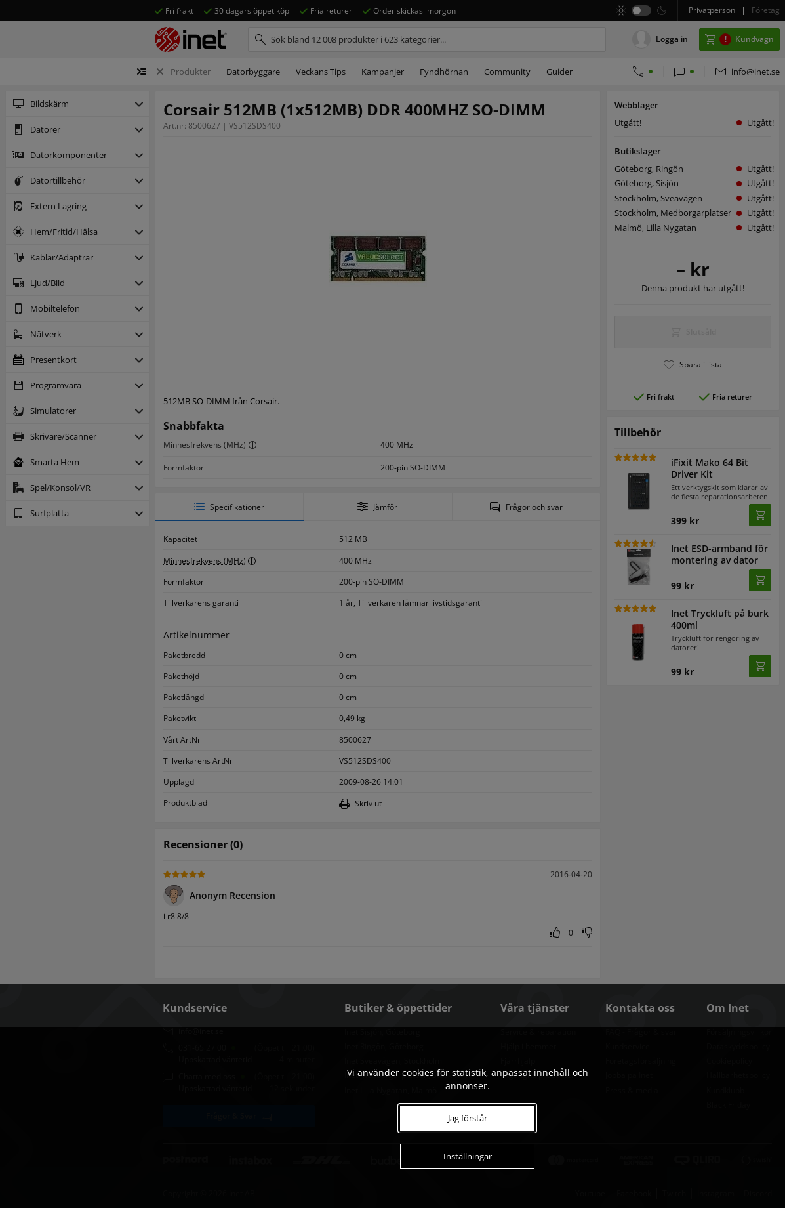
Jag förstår (467, 1118)
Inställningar (467, 1156)
